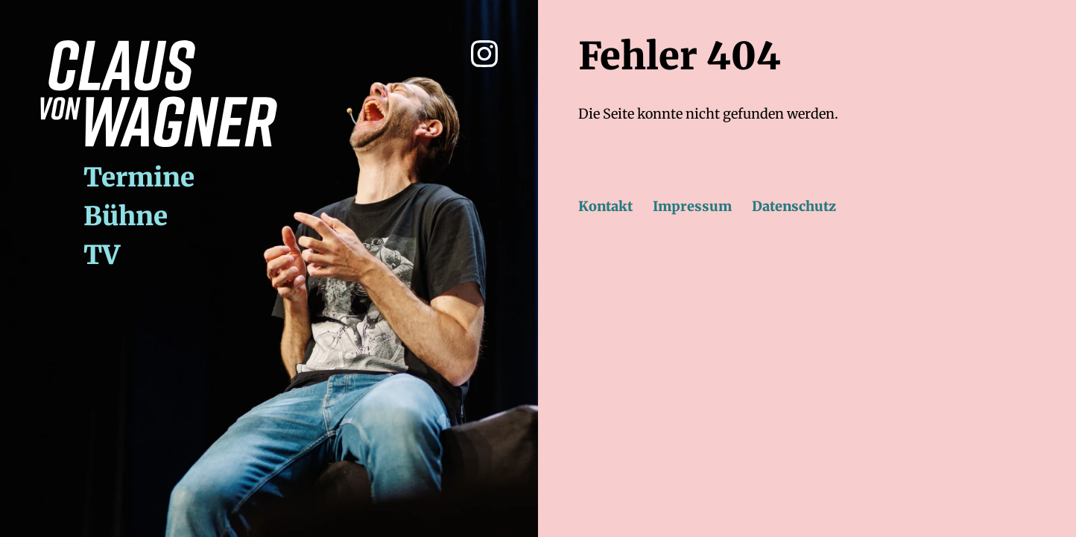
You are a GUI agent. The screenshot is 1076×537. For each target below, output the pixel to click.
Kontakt (605, 206)
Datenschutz (794, 206)
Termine (138, 177)
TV (101, 255)
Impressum (692, 206)
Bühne (125, 216)
